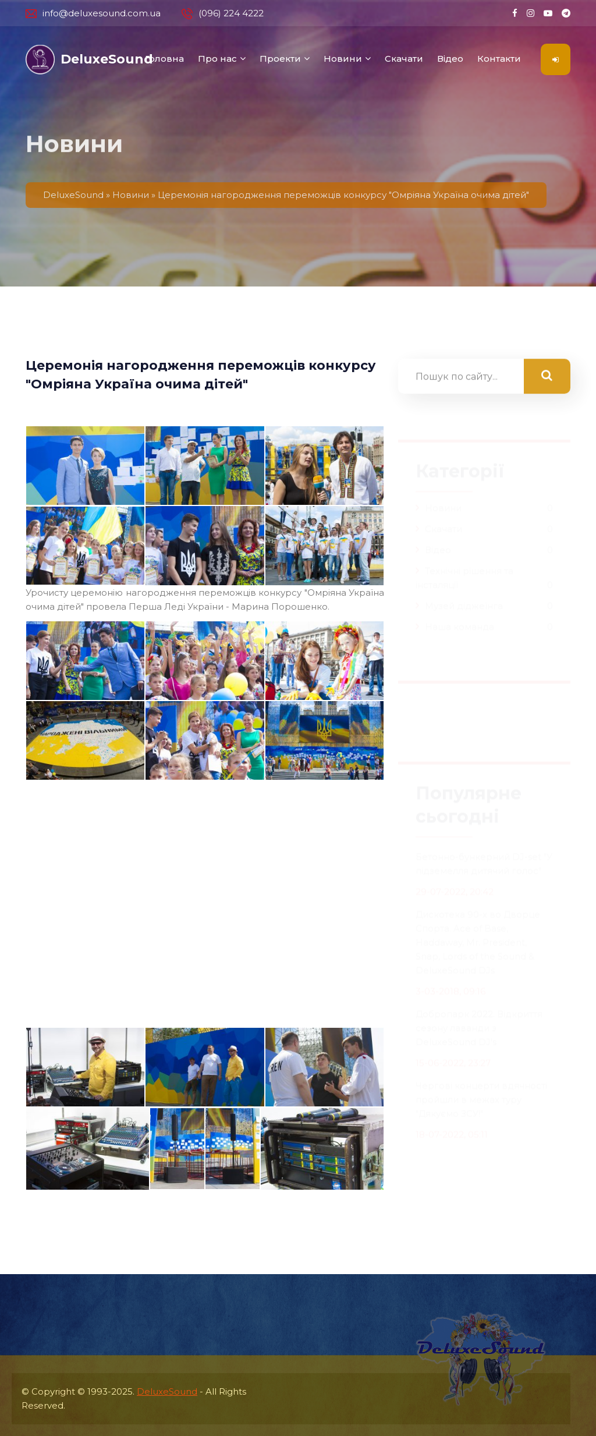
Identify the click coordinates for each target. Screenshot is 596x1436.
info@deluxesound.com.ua (93, 13)
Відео (450, 58)
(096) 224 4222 (223, 13)
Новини (343, 58)
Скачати (404, 58)
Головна (164, 58)
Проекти (280, 58)
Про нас (217, 58)
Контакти (499, 58)
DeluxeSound (167, 1391)
